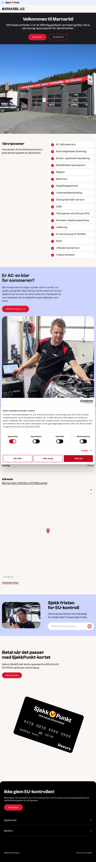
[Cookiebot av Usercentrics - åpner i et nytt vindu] (82, 401)
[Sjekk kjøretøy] (89, 626)
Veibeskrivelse (10, 582)
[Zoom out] (91, 493)
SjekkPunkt (48, 820)
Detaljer (84, 450)
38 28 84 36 (58, 37)
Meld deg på (13, 807)
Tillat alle (78, 458)
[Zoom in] (91, 490)
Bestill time (37, 37)
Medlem (48, 830)
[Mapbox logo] (8, 576)
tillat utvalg (48, 458)
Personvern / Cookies (84, 853)
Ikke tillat (18, 458)
